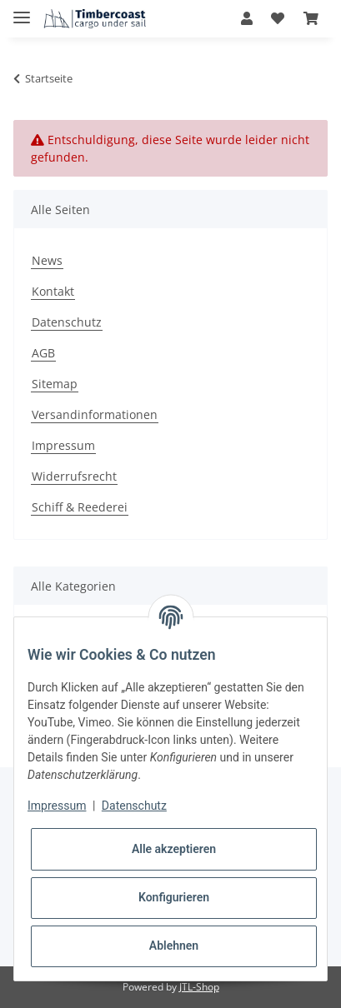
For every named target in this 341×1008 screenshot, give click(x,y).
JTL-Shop (199, 987)
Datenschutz (67, 322)
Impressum (63, 445)
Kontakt (53, 291)
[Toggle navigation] (21, 10)
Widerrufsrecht (74, 476)
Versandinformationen (95, 414)
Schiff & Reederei (80, 507)
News (47, 260)
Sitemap (55, 384)
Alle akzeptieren (174, 849)
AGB (43, 353)
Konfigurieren (173, 897)
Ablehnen (173, 945)
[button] (247, 18)
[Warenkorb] (311, 18)
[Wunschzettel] (277, 18)
